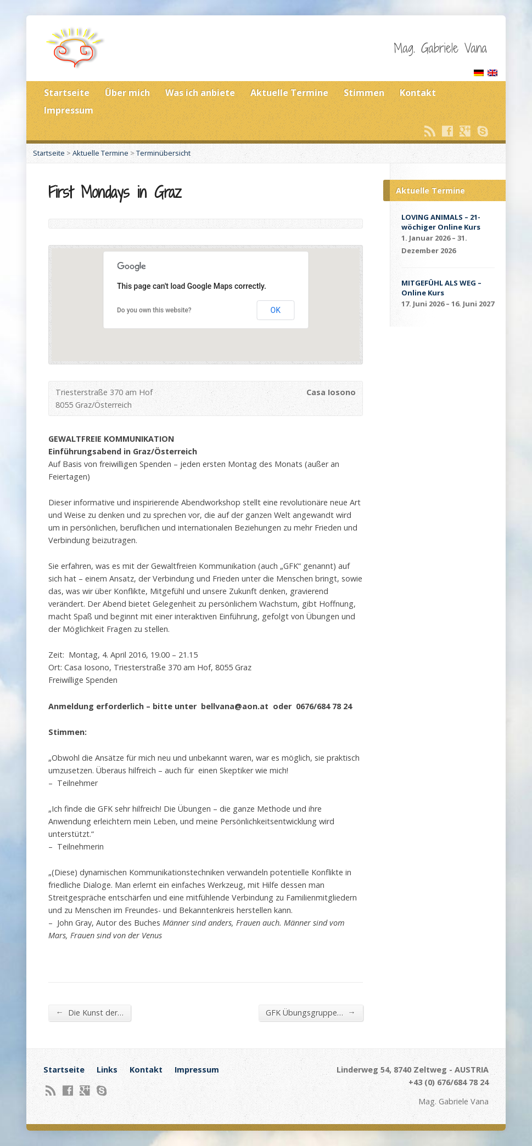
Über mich (127, 93)
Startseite (66, 93)
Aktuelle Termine (289, 93)
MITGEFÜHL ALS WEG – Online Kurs (441, 288)
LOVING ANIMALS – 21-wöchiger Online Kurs (440, 222)
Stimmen (364, 93)
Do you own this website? (154, 310)
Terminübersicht (163, 153)
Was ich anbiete (200, 93)
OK (276, 310)
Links (107, 1069)
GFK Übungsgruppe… (310, 1012)
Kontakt (418, 93)
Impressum (68, 110)
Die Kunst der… (89, 1012)
